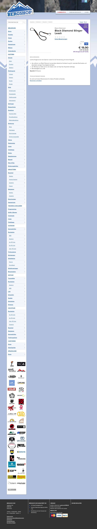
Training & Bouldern (15, 206)
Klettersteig (11, 143)
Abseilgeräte (12, 347)
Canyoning (12, 341)
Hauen (11, 186)
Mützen (10, 48)
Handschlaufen (13, 179)
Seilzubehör (12, 100)
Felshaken (12, 130)
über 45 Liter (12, 249)
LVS (9, 291)
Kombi (10, 81)
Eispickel (10, 173)
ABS (10, 235)
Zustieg (11, 64)
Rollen (10, 153)
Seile (9, 87)
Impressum (9, 519)
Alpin (10, 61)
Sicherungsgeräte (14, 136)
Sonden (10, 298)
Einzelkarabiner (13, 117)
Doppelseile (12, 94)
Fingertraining (12, 209)
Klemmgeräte (12, 133)
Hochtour (11, 308)
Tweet (81, 22)
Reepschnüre (12, 107)
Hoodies (10, 34)
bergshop (32, 22)
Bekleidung (12, 28)
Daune (11, 262)
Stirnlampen (11, 255)
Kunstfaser (12, 265)
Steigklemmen (12, 156)
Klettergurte (11, 71)
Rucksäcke (11, 232)
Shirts (9, 31)
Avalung (11, 239)
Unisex (11, 74)
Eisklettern (12, 169)
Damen (11, 77)
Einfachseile (12, 91)
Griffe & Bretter (12, 212)
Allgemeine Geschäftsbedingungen (15, 518)
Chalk (10, 146)
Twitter (85, 1)
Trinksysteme (12, 252)
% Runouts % (61, 12)
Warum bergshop (75, 12)
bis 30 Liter (12, 242)
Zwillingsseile (12, 97)
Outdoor (11, 225)
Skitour (10, 275)
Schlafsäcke (11, 258)
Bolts (10, 127)
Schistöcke (11, 301)
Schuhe (10, 58)
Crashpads (11, 216)
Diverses (10, 304)
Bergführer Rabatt (11, 523)
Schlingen (11, 104)
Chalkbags (11, 150)
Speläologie (12, 351)
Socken (10, 41)
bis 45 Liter (12, 245)
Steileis (11, 176)
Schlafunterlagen (13, 268)
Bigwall (10, 159)
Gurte (9, 344)
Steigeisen (11, 189)
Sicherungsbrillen (13, 166)
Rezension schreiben (36, 80)
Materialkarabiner (13, 120)
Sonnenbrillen (12, 229)
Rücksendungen (11, 521)
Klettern (11, 54)
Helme (10, 140)
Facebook (83, 1)
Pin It (85, 22)
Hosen (10, 38)
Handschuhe (11, 44)
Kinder (11, 84)
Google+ (88, 1)
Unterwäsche (12, 51)
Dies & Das (11, 163)
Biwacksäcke (12, 272)
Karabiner (11, 110)
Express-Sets (12, 114)
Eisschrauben (12, 199)
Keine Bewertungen (61, 39)
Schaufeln (11, 295)
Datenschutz (10, 516)
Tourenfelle (11, 278)
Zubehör (11, 183)
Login (86, 12)
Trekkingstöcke (12, 337)
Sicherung (11, 123)
